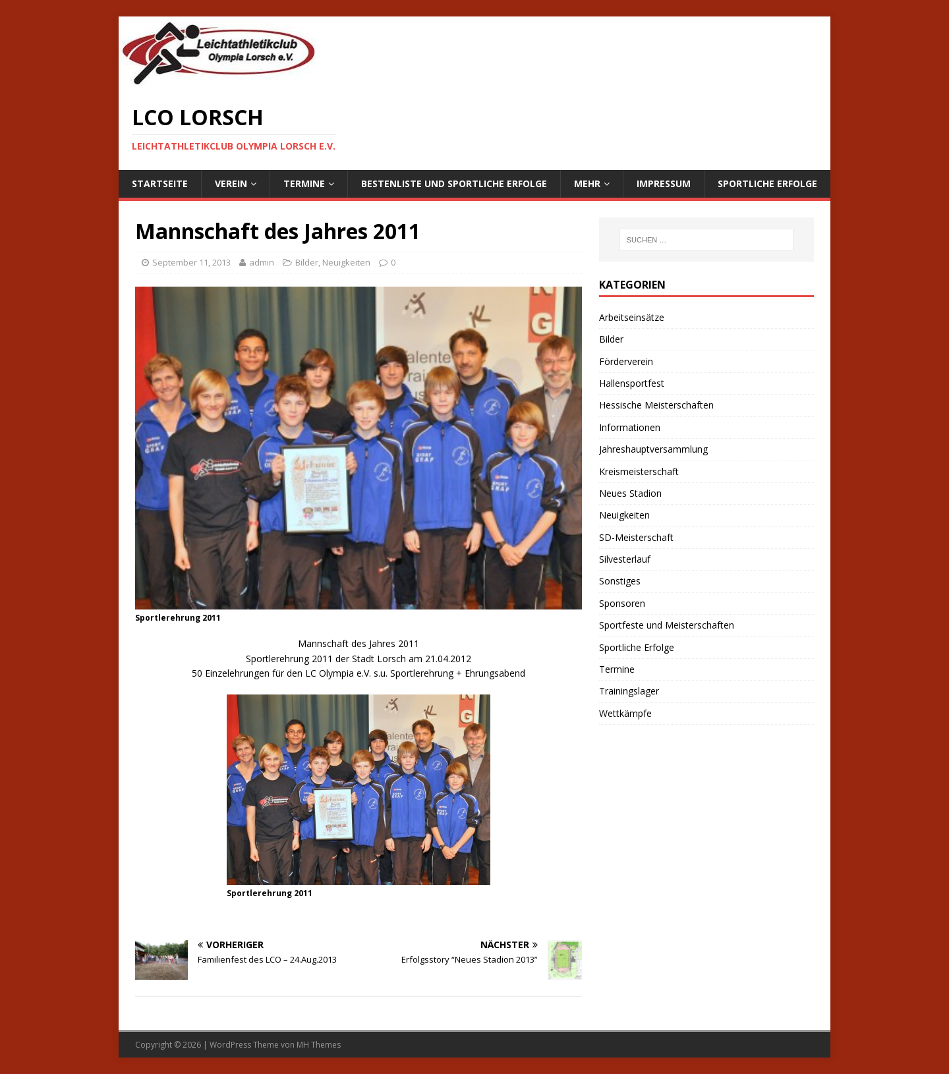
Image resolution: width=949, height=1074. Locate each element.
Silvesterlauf (624, 559)
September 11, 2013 (191, 262)
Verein (231, 183)
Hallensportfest (631, 383)
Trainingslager (629, 691)
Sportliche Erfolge (767, 183)
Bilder (306, 262)
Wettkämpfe (625, 713)
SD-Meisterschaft (636, 537)
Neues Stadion (630, 493)
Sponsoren (622, 603)
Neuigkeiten (346, 262)
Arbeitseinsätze (631, 317)
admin (261, 262)
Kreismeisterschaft (639, 471)
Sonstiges (620, 581)
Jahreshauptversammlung (653, 449)
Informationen (629, 427)
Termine (304, 183)
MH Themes (319, 1044)
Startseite (160, 183)
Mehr (587, 183)
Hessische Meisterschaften (656, 405)
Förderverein (626, 361)
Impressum (664, 183)
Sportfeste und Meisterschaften (666, 625)
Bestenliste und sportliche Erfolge (454, 183)
